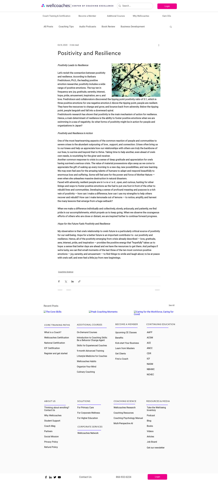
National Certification (54, 343)
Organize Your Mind (86, 366)
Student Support (52, 420)
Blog (149, 420)
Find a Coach (121, 359)
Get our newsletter (155, 447)
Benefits (119, 337)
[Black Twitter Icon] (55, 477)
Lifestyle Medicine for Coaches (92, 356)
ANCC (150, 348)
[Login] (167, 6)
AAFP (149, 332)
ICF (148, 358)
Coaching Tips (66, 26)
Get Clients (120, 353)
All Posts (48, 26)
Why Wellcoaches (52, 415)
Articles (150, 436)
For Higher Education (87, 418)
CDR (149, 353)
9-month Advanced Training (90, 350)
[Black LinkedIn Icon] (50, 477)
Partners (48, 431)
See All (171, 305)
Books (150, 426)
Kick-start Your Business (127, 343)
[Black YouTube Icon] (59, 477)
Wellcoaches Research (125, 407)
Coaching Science (65, 272)
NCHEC (150, 374)
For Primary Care (85, 407)
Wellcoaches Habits (86, 361)
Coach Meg (49, 426)
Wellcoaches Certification (56, 337)
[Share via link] (79, 281)
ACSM (150, 337)
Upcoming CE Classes (126, 332)
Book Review (108, 26)
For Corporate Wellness (88, 413)
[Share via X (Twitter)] (65, 281)
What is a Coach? (52, 332)
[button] (56, 16)
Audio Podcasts (87, 26)
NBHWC (151, 369)
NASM (150, 364)
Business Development (133, 26)
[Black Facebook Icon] (46, 477)
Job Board (152, 442)
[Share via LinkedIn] (72, 281)
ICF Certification (52, 348)
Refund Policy (51, 447)
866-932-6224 (123, 476)
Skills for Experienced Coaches (92, 345)
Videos (150, 431)
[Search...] (134, 6)
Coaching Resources (124, 413)
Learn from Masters (125, 348)
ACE (149, 343)
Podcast (151, 415)
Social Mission (51, 436)
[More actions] (158, 45)
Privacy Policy (51, 442)
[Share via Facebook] (59, 281)
